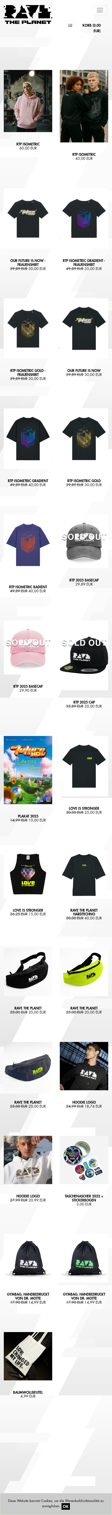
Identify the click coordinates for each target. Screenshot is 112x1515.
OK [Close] (66, 1506)
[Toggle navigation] (100, 10)
